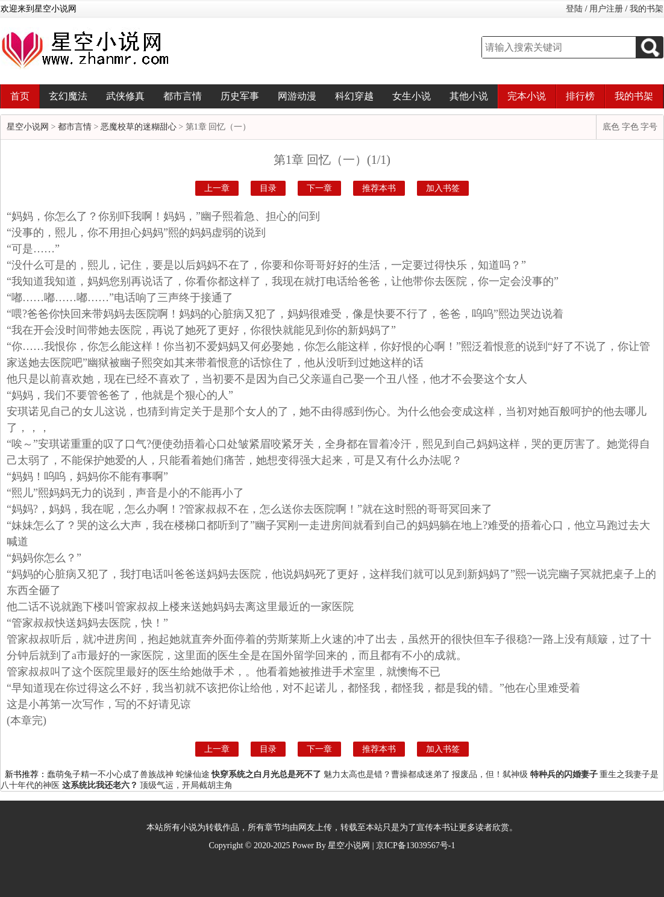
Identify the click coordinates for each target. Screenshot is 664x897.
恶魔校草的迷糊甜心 (139, 126)
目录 (268, 188)
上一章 (217, 188)
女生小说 (411, 96)
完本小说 (526, 96)
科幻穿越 (354, 96)
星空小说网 (28, 126)
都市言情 (182, 96)
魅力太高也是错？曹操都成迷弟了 (387, 774)
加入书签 (443, 188)
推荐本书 (379, 188)
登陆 (574, 8)
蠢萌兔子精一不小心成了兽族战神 (110, 774)
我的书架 (646, 8)
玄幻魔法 (68, 96)
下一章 (319, 188)
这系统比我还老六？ (100, 785)
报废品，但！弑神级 (490, 774)
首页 (20, 96)
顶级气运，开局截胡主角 (186, 785)
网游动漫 (297, 96)
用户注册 (606, 8)
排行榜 (580, 96)
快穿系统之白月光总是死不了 (266, 774)
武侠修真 (125, 96)
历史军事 (240, 96)
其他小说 (468, 96)
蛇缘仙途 (193, 774)
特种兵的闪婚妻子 (564, 774)
